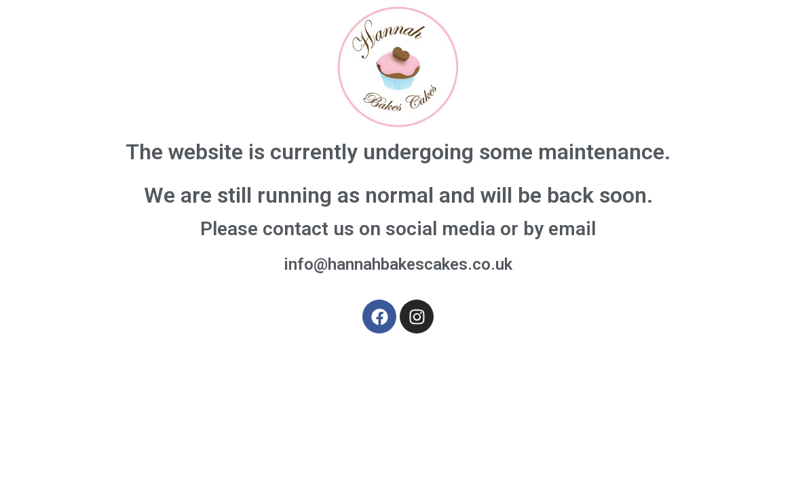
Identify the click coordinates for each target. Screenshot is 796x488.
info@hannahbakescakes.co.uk (398, 264)
